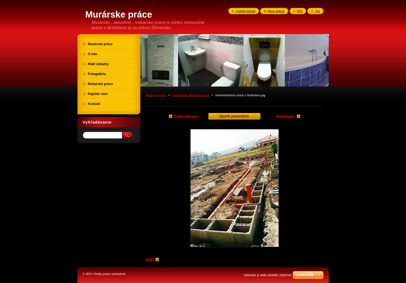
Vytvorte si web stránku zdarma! (267, 275)
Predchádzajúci (186, 116)
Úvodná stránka (245, 11)
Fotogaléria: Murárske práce (191, 95)
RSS (300, 11)
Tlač (317, 11)
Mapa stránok (276, 11)
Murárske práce (156, 95)
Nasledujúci (285, 116)
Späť (149, 259)
